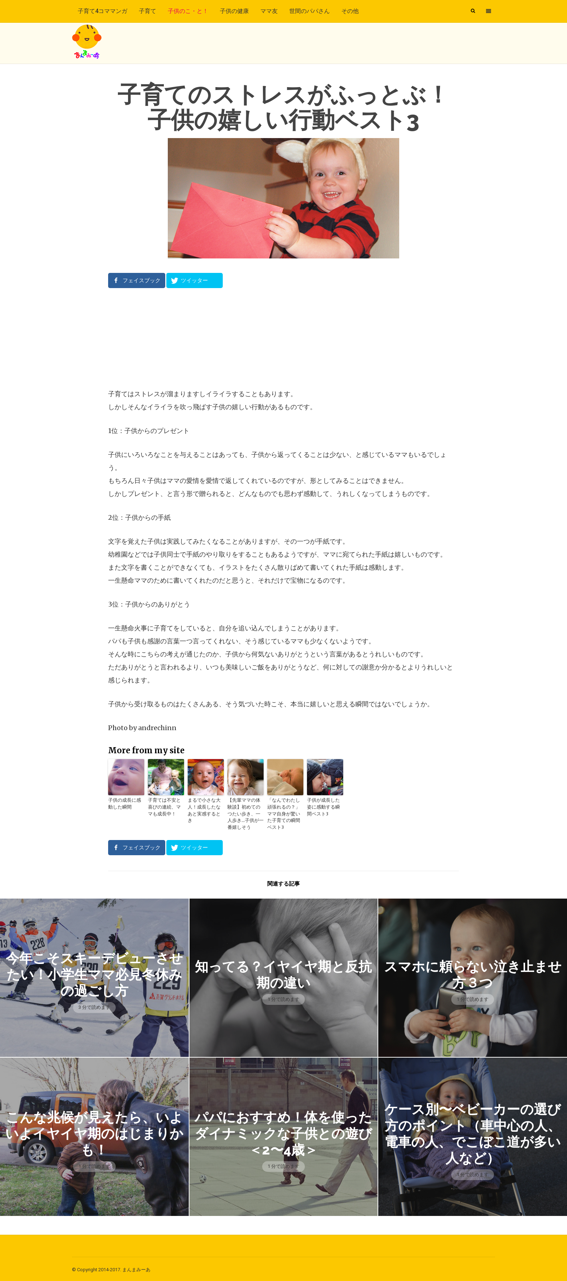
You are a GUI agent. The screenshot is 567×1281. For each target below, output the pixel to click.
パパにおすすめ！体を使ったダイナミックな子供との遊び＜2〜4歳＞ (283, 1132)
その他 (350, 11)
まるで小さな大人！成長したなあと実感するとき (205, 806)
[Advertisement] (283, 338)
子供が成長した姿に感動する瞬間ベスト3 (324, 806)
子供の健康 (234, 11)
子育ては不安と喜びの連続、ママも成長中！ (165, 806)
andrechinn (157, 728)
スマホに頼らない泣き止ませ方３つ (473, 973)
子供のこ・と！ (188, 11)
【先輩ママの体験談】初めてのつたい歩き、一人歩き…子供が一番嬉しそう (244, 813)
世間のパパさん (309, 11)
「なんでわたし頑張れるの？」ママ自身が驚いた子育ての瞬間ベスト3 (284, 809)
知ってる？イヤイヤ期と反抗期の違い (283, 973)
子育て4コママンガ (102, 11)
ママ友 (269, 11)
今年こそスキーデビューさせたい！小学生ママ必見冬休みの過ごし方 (94, 973)
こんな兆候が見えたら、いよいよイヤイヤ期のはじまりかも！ (94, 1132)
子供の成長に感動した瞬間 (125, 803)
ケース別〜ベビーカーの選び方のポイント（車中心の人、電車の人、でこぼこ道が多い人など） (472, 1131)
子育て (147, 11)
